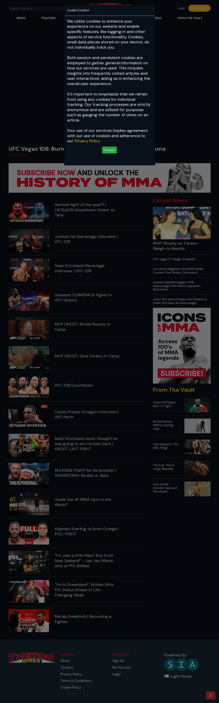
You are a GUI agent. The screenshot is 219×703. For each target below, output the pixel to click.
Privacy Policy (87, 141)
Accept (109, 150)
